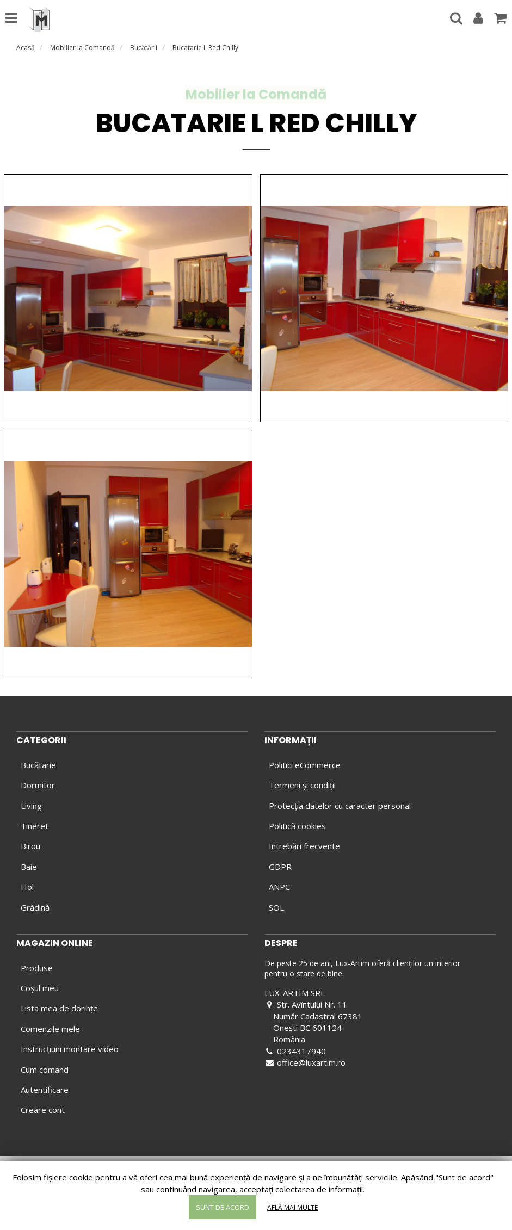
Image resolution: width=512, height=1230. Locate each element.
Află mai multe (292, 1207)
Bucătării (143, 47)
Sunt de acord (222, 1207)
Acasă (25, 47)
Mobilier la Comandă (82, 47)
